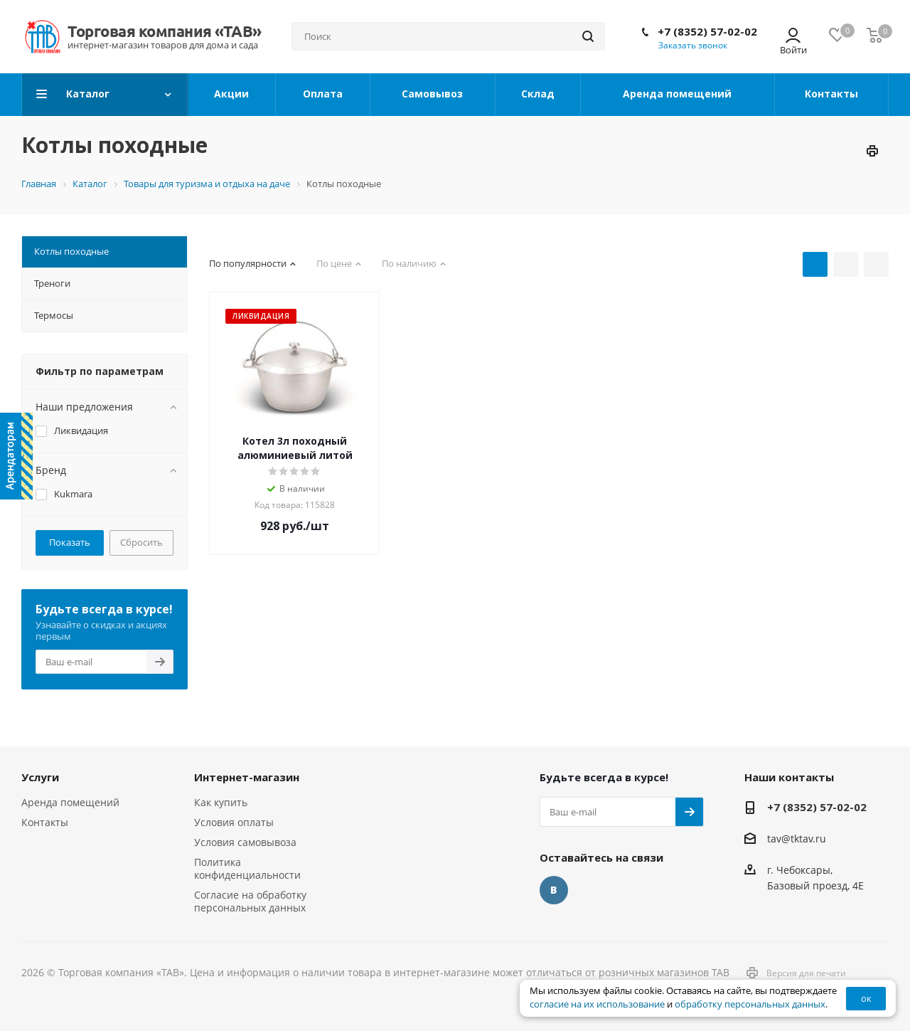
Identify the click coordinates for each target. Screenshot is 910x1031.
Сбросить (141, 542)
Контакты (44, 822)
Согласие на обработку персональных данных (250, 901)
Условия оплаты (234, 822)
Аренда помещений (70, 802)
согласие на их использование (597, 1004)
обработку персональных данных (750, 1004)
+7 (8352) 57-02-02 (707, 31)
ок (866, 998)
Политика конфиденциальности (247, 868)
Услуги (40, 777)
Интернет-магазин (246, 777)
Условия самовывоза (245, 842)
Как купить (220, 802)
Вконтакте (554, 890)
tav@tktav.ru (796, 838)
